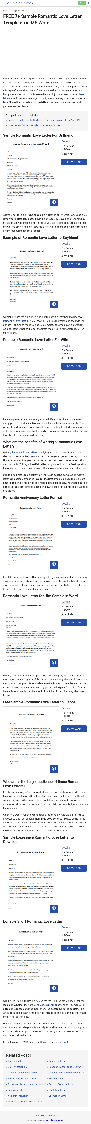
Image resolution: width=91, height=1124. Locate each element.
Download (74, 162)
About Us (53, 1115)
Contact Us (38, 1115)
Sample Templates (55, 1120)
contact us (65, 1042)
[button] (88, 3)
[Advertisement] (45, 49)
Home (5, 10)
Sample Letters (17, 10)
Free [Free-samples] (82, 3)
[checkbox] (3, 3)
